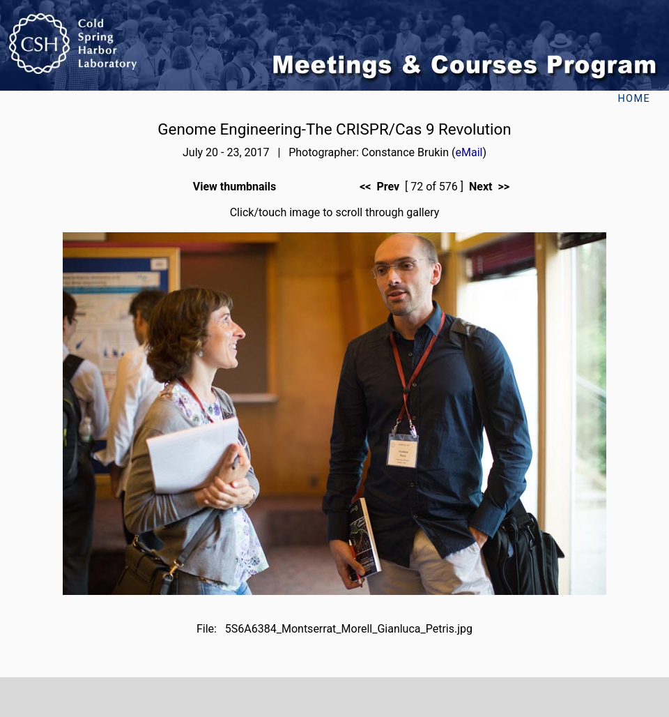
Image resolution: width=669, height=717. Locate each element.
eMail (469, 152)
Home (633, 99)
